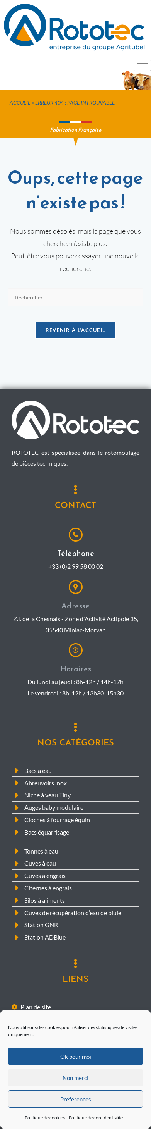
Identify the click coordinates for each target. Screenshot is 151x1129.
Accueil (20, 103)
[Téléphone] (76, 535)
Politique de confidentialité (96, 1123)
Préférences (75, 1104)
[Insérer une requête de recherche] (76, 297)
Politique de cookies (45, 1123)
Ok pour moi (75, 1062)
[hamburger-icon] (142, 65)
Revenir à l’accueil (76, 330)
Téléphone (75, 553)
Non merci (75, 1083)
